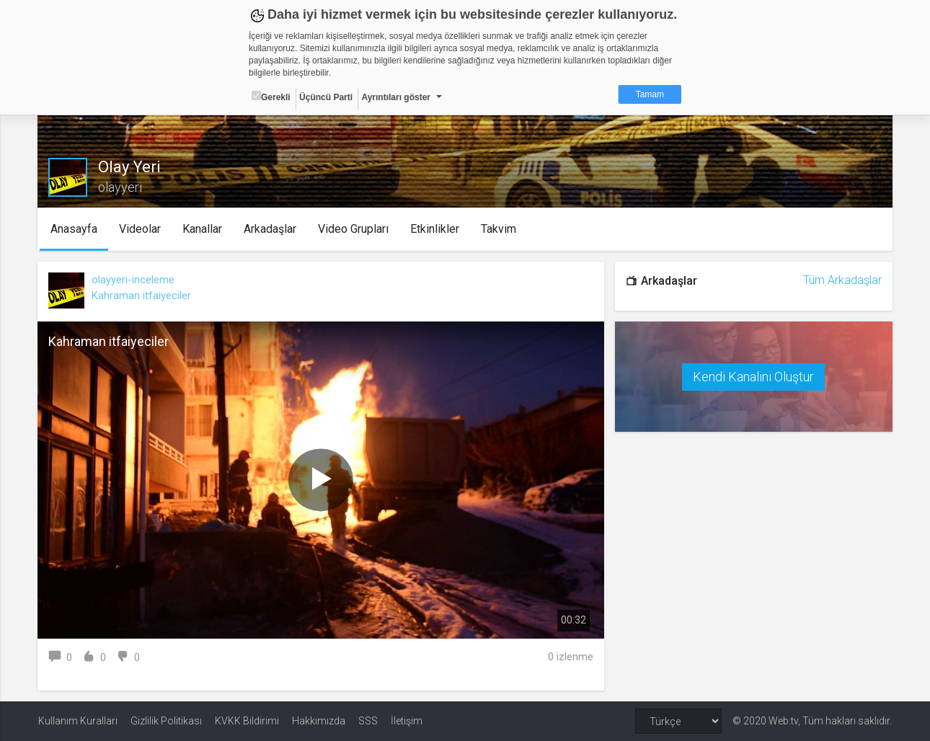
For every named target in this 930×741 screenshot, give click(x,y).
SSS (368, 721)
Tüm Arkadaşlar (841, 280)
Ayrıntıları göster (395, 97)
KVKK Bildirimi (247, 721)
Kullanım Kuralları (78, 721)
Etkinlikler (434, 229)
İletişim (406, 721)
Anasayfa (73, 229)
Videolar (140, 229)
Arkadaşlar (270, 229)
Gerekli (271, 96)
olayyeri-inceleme (133, 279)
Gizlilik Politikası (166, 721)
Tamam (650, 94)
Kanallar (202, 229)
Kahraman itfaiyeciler (142, 295)
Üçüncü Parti (326, 97)
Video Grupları (353, 229)
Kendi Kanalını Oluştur (753, 376)
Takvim (498, 229)
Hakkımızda (318, 721)
